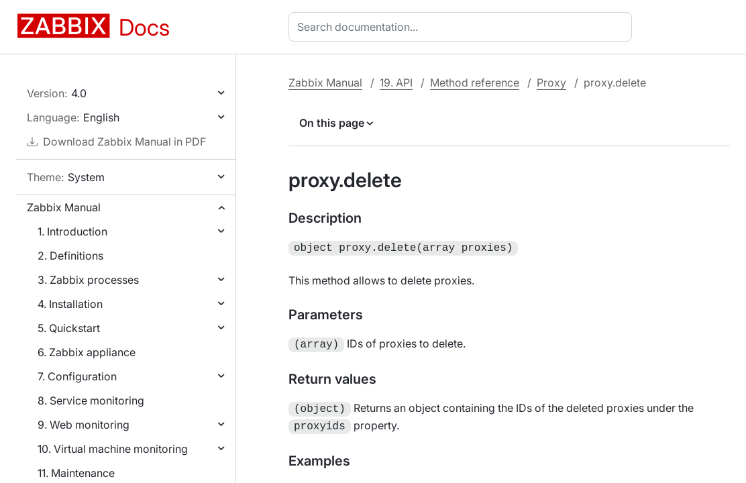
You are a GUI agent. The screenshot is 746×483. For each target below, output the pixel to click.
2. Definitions (70, 255)
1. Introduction (72, 231)
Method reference (474, 82)
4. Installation (70, 304)
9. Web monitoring (83, 424)
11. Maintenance (76, 473)
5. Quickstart (69, 328)
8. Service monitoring (91, 400)
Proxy (551, 82)
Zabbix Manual (64, 207)
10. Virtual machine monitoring (113, 448)
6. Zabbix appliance (87, 352)
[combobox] (462, 27)
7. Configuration (77, 376)
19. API (396, 82)
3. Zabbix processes (88, 279)
